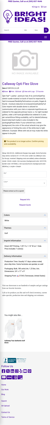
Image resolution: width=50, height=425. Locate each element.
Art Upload (5, 406)
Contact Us (5, 412)
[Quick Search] (12, 30)
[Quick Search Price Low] (28, 30)
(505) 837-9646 (35, 1)
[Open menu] (45, 37)
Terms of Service (7, 417)
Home (3, 385)
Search (4, 401)
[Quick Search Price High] (39, 30)
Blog (3, 394)
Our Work (5, 390)
